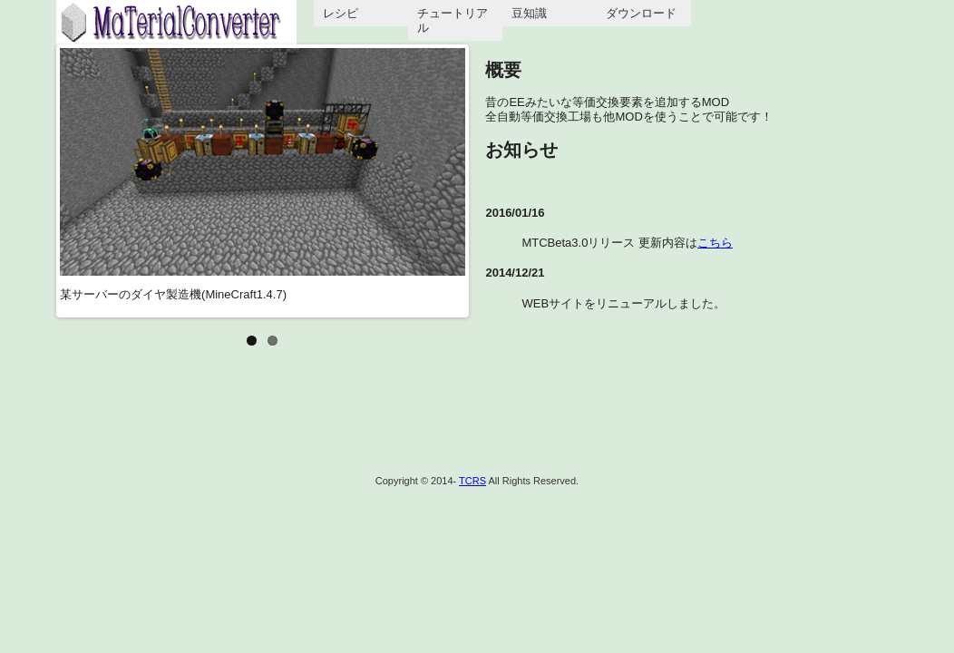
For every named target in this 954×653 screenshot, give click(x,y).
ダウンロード (641, 13)
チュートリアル (452, 20)
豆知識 (529, 13)
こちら (715, 242)
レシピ (340, 13)
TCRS (472, 480)
